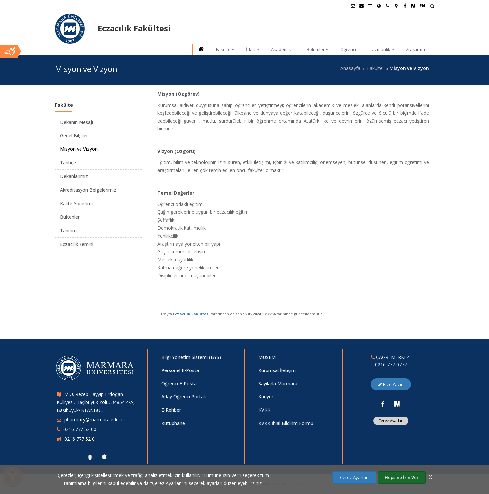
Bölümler (317, 49)
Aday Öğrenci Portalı (183, 396)
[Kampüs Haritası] (396, 6)
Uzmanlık (383, 49)
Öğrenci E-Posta (179, 383)
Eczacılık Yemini (76, 244)
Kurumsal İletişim (277, 370)
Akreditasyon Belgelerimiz (88, 190)
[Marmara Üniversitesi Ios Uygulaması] (104, 456)
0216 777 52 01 (80, 439)
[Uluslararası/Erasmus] (378, 6)
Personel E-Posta (180, 370)
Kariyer (265, 396)
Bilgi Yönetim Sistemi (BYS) (191, 357)
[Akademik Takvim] (370, 6)
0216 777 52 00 (79, 429)
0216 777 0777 (391, 364)
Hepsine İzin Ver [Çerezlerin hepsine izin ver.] (402, 477)
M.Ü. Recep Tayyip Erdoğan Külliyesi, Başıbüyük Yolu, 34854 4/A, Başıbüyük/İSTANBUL (96, 402)
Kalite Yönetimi (76, 203)
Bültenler (70, 217)
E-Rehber (171, 410)
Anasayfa (350, 68)
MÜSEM (267, 357)
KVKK (264, 410)
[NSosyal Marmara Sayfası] (413, 6)
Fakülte (225, 49)
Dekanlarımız (74, 176)
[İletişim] (387, 6)
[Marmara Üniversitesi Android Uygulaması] (90, 456)
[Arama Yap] (432, 7)
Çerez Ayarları (391, 420)
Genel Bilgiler (74, 135)
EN (422, 6)
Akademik (283, 49)
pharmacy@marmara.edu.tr (93, 419)
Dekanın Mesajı (76, 122)
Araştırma (417, 49)
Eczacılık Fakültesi (191, 313)
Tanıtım (68, 230)
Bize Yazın (391, 384)
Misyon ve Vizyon (79, 149)
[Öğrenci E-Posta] (352, 6)
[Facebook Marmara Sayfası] (404, 6)
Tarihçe (68, 162)
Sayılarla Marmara (277, 383)
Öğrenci (350, 49)
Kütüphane (173, 423)
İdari (252, 49)
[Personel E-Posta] (361, 6)
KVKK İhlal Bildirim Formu (285, 423)
